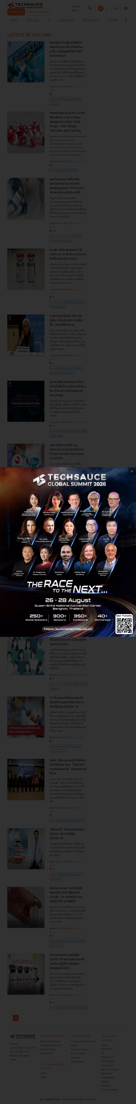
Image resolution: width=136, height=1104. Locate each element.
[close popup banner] (132, 471)
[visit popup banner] (68, 552)
